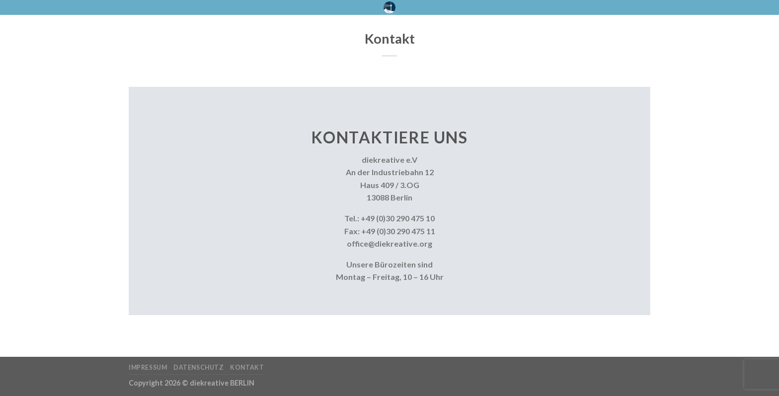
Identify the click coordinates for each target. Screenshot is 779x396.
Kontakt (247, 367)
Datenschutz (198, 367)
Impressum (148, 367)
